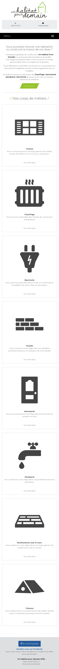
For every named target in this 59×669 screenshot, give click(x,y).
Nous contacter (29, 86)
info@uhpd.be (43, 24)
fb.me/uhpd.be (30, 643)
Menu (7, 36)
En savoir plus (29, 162)
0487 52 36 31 (15, 24)
